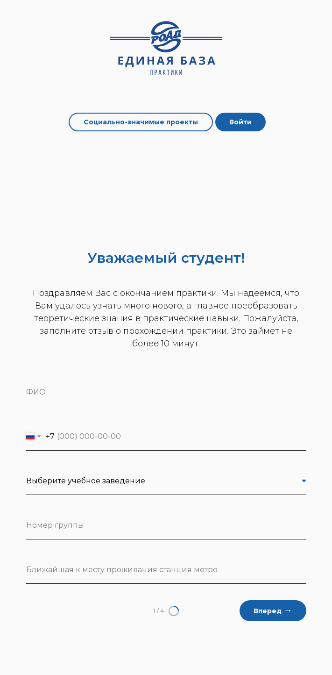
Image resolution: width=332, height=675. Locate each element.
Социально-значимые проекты (141, 122)
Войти (240, 122)
